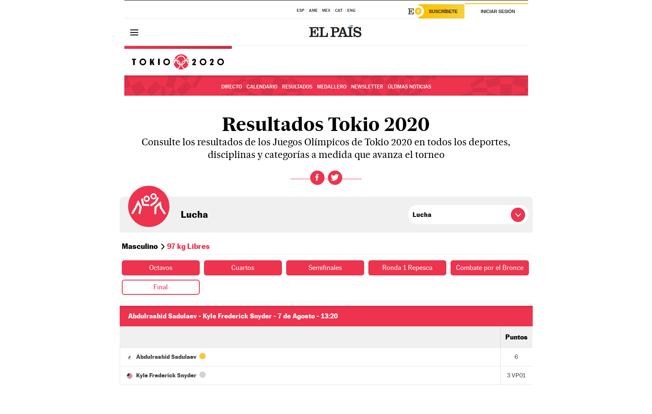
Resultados (297, 87)
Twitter (335, 178)
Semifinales (325, 268)
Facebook (317, 178)
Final (160, 287)
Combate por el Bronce (489, 268)
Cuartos (242, 268)
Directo (231, 87)
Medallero (331, 87)
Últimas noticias (409, 87)
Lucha (194, 214)
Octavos (160, 268)
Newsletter (367, 87)
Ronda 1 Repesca (407, 268)
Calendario (262, 87)
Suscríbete (443, 11)
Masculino (140, 246)
